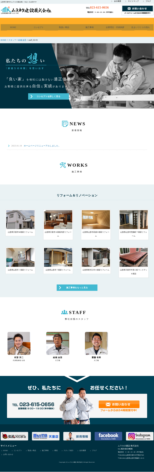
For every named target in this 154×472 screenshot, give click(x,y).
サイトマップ (133, 1)
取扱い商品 (64, 27)
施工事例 (90, 27)
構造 (56, 451)
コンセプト (39, 27)
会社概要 (117, 1)
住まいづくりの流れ (141, 27)
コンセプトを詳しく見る (48, 97)
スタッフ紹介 (69, 451)
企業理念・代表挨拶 (115, 27)
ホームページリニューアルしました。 (36, 146)
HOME (13, 27)
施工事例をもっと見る (77, 288)
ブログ (148, 1)
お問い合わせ (8, 455)
